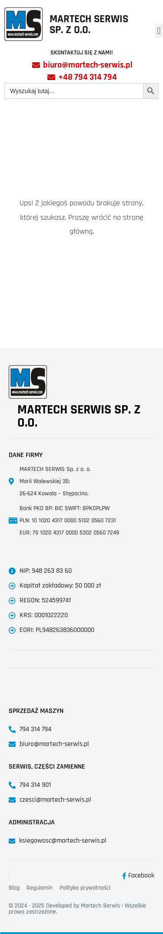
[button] (159, 31)
